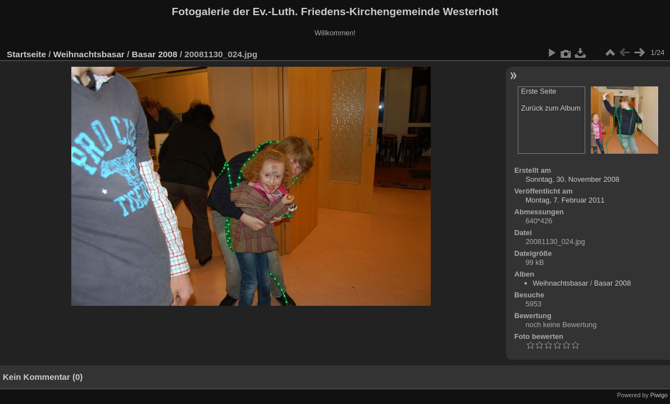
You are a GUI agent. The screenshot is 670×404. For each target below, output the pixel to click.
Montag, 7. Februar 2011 (565, 200)
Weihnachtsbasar (89, 54)
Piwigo (659, 395)
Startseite (26, 54)
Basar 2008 (154, 54)
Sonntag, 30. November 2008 (572, 179)
